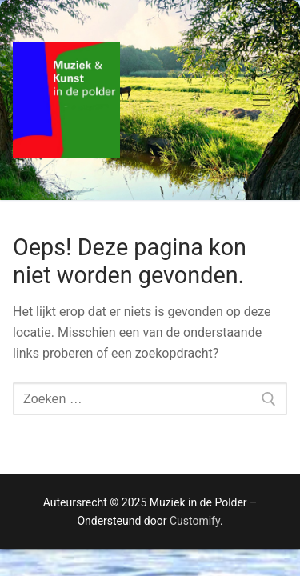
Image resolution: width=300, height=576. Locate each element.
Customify (195, 520)
